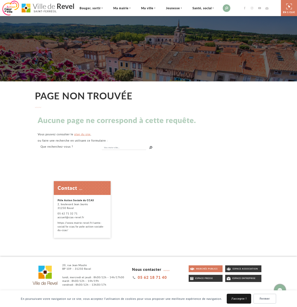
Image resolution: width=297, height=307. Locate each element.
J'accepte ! (239, 299)
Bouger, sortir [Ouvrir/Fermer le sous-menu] (90, 8)
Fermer (265, 299)
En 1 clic (289, 8)
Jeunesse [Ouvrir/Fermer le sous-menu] (173, 8)
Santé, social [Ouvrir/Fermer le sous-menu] (202, 8)
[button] (266, 8)
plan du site (82, 134)
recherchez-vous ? (57, 146)
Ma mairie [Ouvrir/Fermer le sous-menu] (121, 8)
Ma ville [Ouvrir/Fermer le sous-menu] (147, 8)
